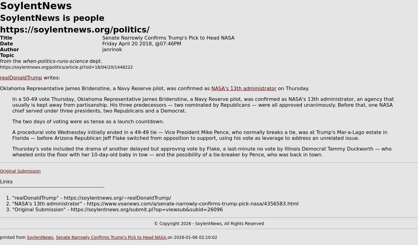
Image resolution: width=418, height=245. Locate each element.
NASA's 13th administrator (243, 88)
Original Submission (20, 171)
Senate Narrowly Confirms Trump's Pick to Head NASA (111, 237)
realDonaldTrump (21, 78)
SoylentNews (40, 237)
